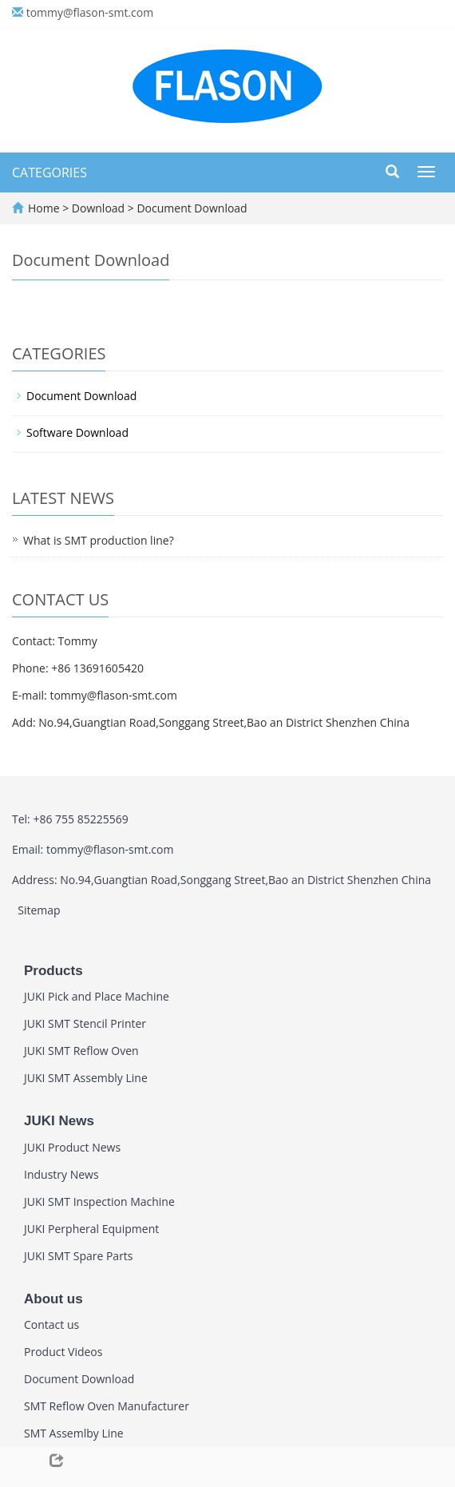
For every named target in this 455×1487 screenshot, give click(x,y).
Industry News (61, 1174)
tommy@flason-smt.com (90, 12)
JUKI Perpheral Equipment (91, 1228)
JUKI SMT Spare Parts (78, 1255)
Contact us (51, 1324)
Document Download (190, 208)
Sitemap (39, 910)
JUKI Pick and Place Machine (96, 996)
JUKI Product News (72, 1147)
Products (53, 970)
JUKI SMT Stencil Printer (85, 1023)
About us (53, 1299)
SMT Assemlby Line (74, 1433)
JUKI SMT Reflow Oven (81, 1050)
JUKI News (59, 1120)
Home (44, 208)
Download (100, 208)
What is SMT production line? (98, 540)
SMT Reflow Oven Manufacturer (106, 1406)
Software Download (77, 432)
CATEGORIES (49, 172)
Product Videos (63, 1351)
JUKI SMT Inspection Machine (99, 1201)
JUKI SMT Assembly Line (86, 1077)
